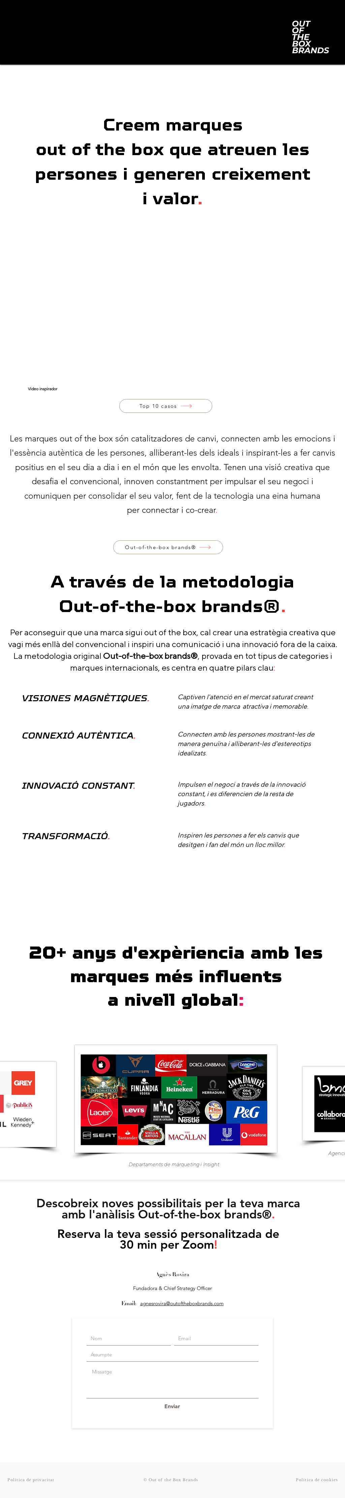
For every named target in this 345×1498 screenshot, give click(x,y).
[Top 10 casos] (165, 406)
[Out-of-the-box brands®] (168, 547)
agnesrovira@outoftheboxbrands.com (182, 1303)
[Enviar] (172, 1407)
